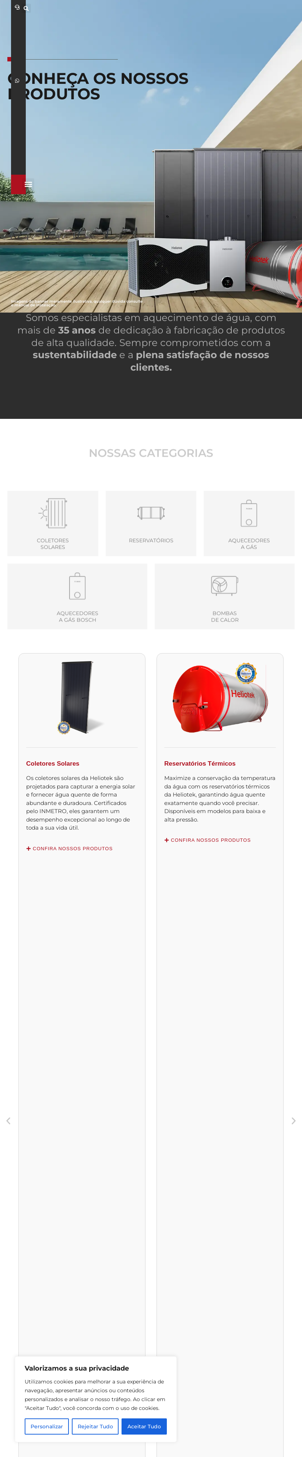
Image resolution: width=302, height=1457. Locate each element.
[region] (96, 1399)
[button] (240, 8)
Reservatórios (151, 581)
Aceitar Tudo (144, 1426)
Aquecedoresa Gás (249, 584)
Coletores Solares (53, 584)
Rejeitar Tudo (95, 1426)
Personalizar (47, 1426)
